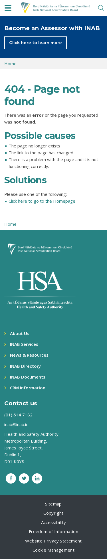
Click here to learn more (35, 42)
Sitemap (53, 504)
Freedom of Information (53, 531)
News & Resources (29, 355)
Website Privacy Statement (53, 541)
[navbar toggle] (8, 8)
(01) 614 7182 (18, 415)
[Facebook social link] (11, 478)
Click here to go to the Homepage (42, 201)
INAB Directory (25, 366)
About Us (19, 333)
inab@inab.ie (16, 424)
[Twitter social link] (24, 478)
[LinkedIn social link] (37, 478)
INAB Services (24, 344)
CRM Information (27, 388)
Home (10, 63)
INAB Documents (27, 377)
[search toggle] (101, 8)
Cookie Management (53, 550)
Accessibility (53, 522)
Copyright (53, 513)
